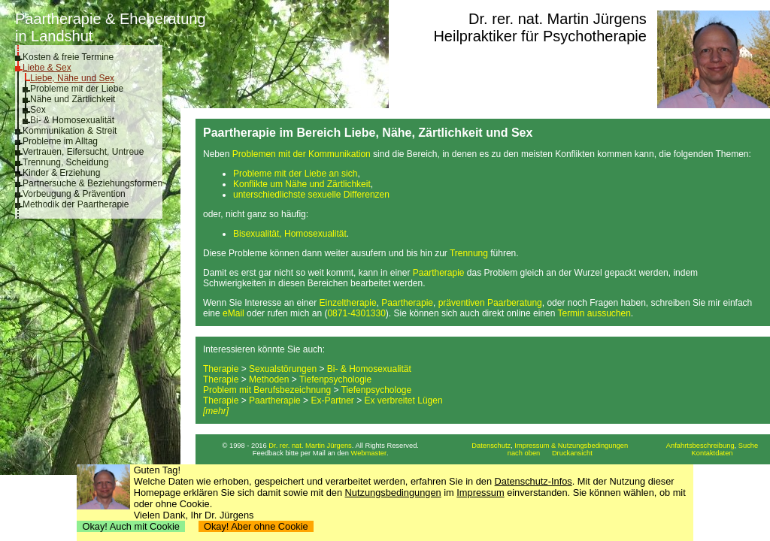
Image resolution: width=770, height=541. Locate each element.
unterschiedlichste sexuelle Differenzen (311, 194)
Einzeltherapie (348, 303)
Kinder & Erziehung (61, 173)
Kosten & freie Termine (68, 57)
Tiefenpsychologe (376, 390)
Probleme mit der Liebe (76, 88)
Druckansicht (572, 453)
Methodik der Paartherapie (76, 204)
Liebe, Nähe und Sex (72, 78)
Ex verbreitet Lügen (404, 400)
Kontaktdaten (712, 453)
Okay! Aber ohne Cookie (256, 526)
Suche (748, 445)
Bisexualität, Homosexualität (290, 233)
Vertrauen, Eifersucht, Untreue (83, 152)
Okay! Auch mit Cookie (131, 526)
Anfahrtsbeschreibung (700, 445)
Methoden (269, 379)
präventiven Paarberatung (490, 303)
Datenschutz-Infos (533, 481)
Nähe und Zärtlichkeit (72, 99)
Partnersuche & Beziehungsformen (92, 183)
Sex (38, 109)
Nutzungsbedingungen (393, 492)
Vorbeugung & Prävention (74, 194)
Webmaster (369, 453)
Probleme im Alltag (60, 141)
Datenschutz (491, 445)
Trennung (469, 253)
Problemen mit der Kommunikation (301, 154)
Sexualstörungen (283, 369)
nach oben (524, 453)
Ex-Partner (332, 400)
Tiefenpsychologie (335, 379)
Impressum (480, 492)
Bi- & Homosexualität (72, 120)
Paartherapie (439, 272)
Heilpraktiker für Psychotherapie (539, 36)
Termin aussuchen (593, 313)
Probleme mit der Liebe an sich (295, 173)
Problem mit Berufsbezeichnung (267, 390)
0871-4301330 (356, 313)
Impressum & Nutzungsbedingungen (571, 445)
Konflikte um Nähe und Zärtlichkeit (302, 184)
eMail (233, 313)
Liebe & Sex (47, 67)
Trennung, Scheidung (65, 162)
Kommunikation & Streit (70, 130)
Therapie (220, 369)
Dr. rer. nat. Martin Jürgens (557, 19)
